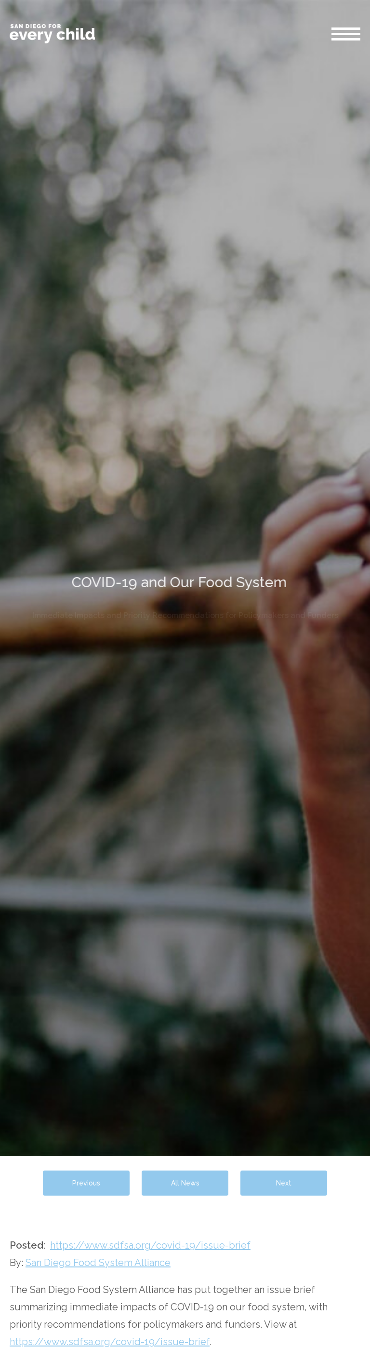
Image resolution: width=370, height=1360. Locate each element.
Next (283, 1183)
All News (185, 1183)
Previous (86, 1183)
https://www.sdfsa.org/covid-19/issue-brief (150, 1245)
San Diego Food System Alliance (98, 1262)
